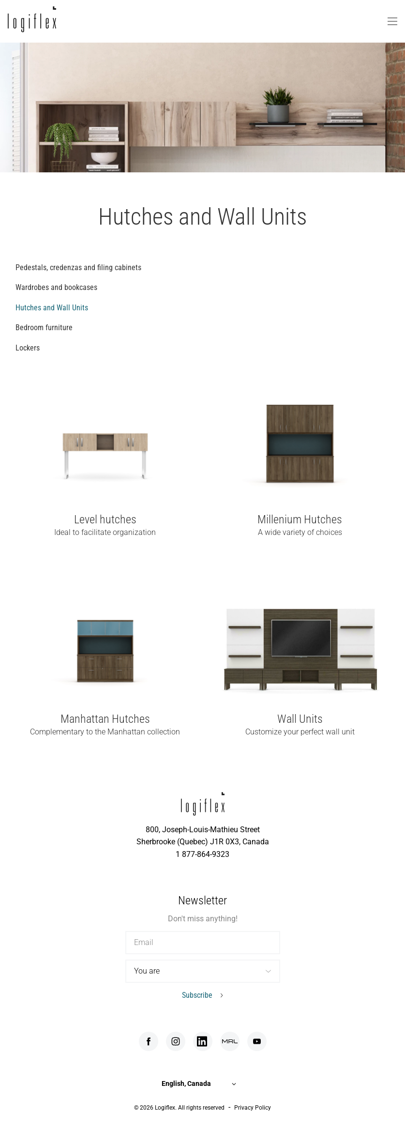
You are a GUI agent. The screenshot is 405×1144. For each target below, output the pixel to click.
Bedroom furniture (44, 327)
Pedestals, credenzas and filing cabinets (78, 267)
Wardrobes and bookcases (56, 287)
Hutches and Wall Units (51, 307)
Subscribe (197, 995)
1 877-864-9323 (202, 854)
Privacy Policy (252, 1107)
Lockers (27, 347)
